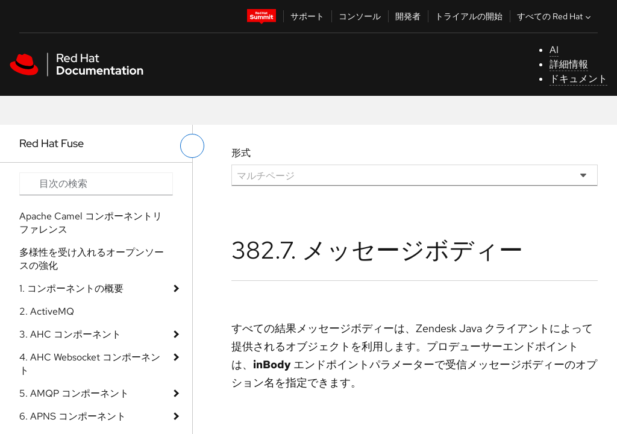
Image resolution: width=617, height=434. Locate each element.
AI (554, 49)
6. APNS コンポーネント (72, 416)
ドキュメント (578, 78)
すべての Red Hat (555, 16)
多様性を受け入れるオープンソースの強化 (91, 259)
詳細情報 (569, 64)
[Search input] (96, 183)
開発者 (408, 16)
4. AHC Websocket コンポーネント (89, 364)
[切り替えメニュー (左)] (192, 146)
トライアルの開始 (469, 16)
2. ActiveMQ (46, 311)
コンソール (360, 16)
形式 (241, 152)
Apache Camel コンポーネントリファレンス (90, 223)
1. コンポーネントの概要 (71, 288)
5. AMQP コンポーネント (74, 393)
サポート (307, 16)
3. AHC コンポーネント (70, 334)
